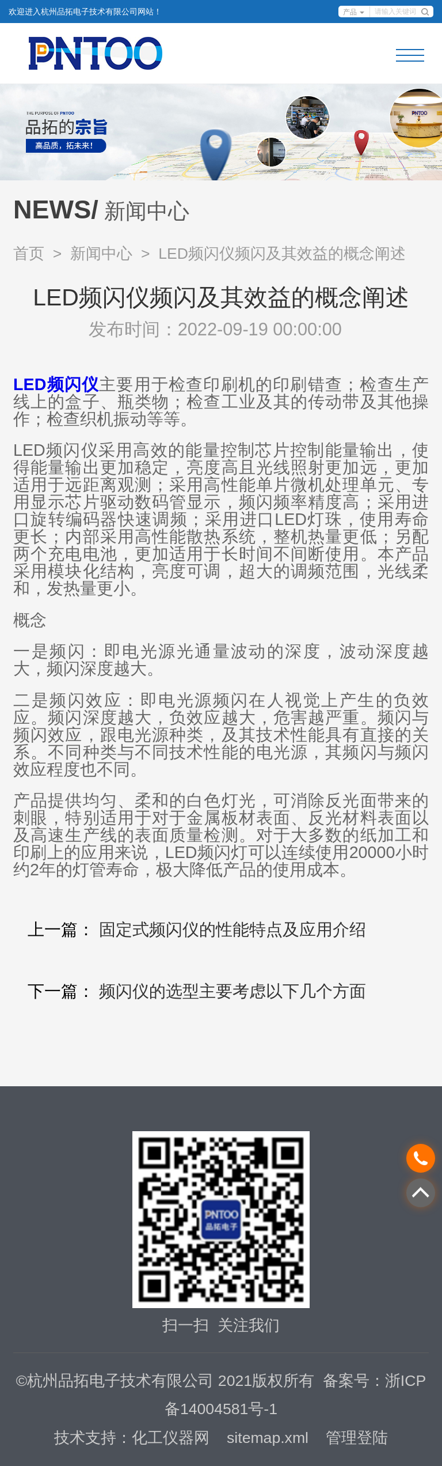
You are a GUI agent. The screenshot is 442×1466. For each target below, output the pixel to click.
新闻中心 (101, 253)
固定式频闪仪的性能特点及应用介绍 (232, 929)
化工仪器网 (170, 1437)
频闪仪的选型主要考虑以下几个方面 (232, 991)
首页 (28, 253)
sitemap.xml (267, 1437)
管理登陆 (357, 1437)
